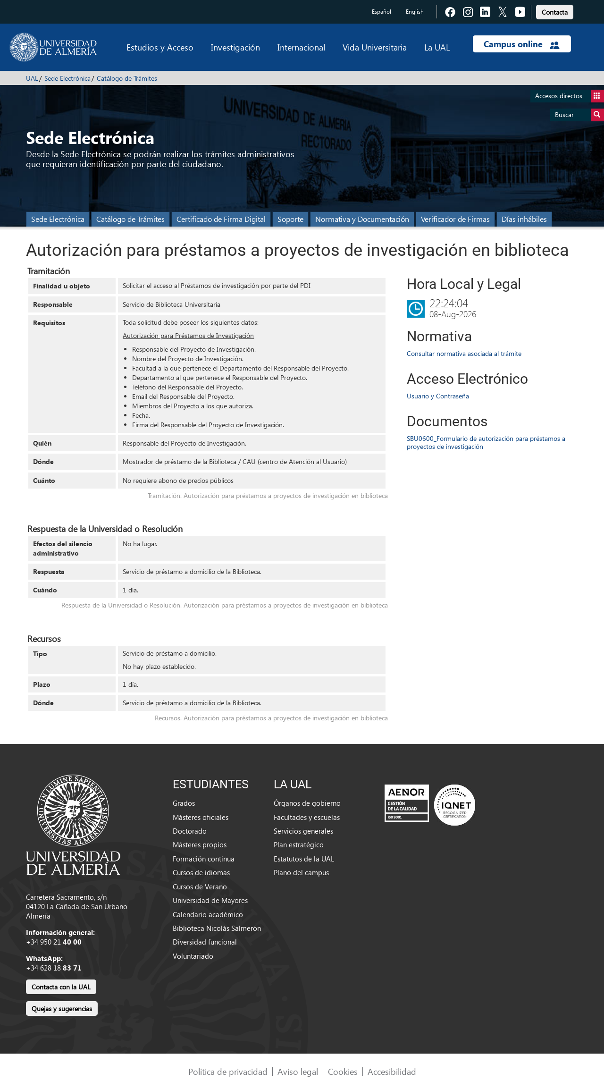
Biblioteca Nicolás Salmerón (217, 928)
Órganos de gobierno (307, 803)
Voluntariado (193, 956)
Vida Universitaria (375, 47)
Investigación (235, 47)
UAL (32, 78)
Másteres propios (199, 844)
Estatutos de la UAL (304, 858)
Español (381, 11)
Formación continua (204, 858)
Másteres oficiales (200, 817)
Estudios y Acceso (159, 47)
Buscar (579, 115)
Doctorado (190, 831)
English (415, 11)
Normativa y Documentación (362, 219)
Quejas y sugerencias (62, 1008)
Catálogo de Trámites (127, 78)
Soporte (290, 219)
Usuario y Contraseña (438, 395)
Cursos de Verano (200, 886)
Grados (184, 803)
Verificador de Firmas (455, 219)
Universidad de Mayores (210, 900)
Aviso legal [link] (297, 1071)
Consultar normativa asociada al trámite (464, 353)
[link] (554, 11)
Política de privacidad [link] (228, 1071)
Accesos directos (569, 96)
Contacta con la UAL (61, 986)
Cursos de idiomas (201, 872)
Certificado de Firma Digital (221, 219)
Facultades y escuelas (307, 817)
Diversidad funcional (205, 941)
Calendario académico (208, 914)
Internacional (301, 47)
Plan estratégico (299, 844)
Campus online (522, 44)
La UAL (437, 47)
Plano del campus (301, 872)
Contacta (555, 12)
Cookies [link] (343, 1071)
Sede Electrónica (67, 78)
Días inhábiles (524, 219)
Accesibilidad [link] (392, 1071)
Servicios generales (303, 831)
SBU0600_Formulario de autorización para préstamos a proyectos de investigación (486, 442)
